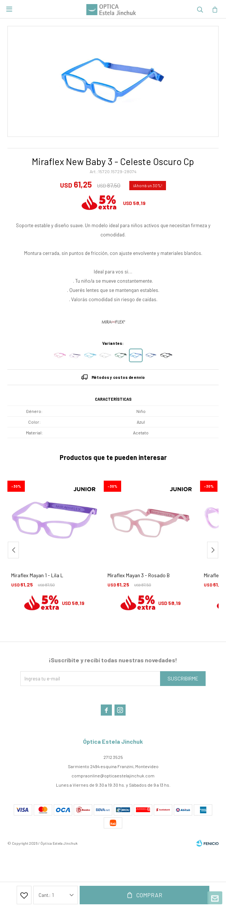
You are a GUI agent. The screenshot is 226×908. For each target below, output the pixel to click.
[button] (212, 550)
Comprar (149, 894)
